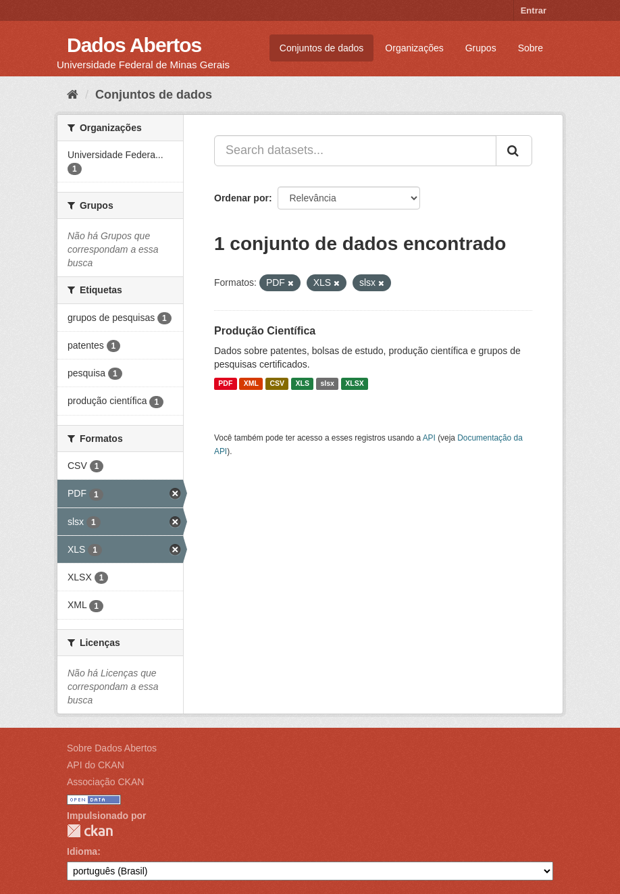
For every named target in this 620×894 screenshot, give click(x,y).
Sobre (530, 48)
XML (251, 384)
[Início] (72, 94)
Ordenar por (241, 198)
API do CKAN (95, 765)
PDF (225, 384)
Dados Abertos (134, 45)
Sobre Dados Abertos (112, 748)
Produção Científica (264, 331)
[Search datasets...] (355, 150)
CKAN (90, 831)
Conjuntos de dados (322, 48)
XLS (302, 384)
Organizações (414, 48)
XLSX (354, 384)
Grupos (480, 48)
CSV (276, 384)
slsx (327, 384)
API (429, 438)
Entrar (533, 10)
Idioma (82, 851)
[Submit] (514, 150)
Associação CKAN (105, 781)
